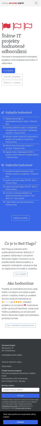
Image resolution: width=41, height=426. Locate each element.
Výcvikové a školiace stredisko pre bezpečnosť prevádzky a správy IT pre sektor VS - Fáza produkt (19, 195)
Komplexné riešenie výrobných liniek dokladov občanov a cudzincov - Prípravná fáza (21, 174)
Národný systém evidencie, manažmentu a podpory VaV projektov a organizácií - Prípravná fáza (21, 139)
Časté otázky (7, 366)
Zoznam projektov (12, 76)
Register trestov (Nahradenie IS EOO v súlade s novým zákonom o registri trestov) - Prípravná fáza (22, 154)
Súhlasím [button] (20, 422)
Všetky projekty (20, 218)
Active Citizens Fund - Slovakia (13, 381)
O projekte (8, 70)
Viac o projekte (20, 274)
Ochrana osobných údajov (12, 362)
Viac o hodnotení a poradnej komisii (20, 325)
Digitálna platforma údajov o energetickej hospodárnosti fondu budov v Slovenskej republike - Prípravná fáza (21, 130)
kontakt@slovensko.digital (12, 355)
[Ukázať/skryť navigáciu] (36, 3)
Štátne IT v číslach (12, 82)
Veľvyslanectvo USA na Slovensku (15, 379)
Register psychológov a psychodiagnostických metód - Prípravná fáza (21, 121)
